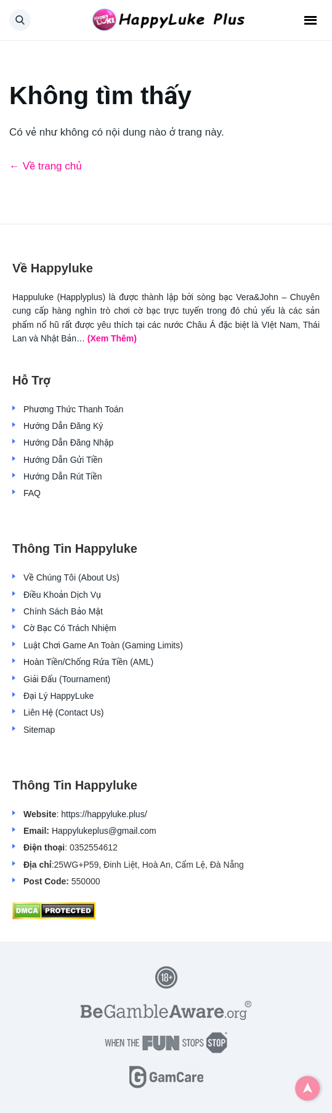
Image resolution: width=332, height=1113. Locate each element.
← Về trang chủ (45, 166)
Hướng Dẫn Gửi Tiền (62, 460)
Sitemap (39, 730)
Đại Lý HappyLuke (58, 696)
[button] (20, 20)
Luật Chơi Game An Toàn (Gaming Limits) (103, 645)
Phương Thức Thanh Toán (73, 409)
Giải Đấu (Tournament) (66, 679)
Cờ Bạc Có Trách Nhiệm (69, 628)
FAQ (32, 493)
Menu (310, 20)
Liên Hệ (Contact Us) (63, 712)
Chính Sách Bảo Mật (63, 611)
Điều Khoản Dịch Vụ (62, 595)
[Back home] (166, 20)
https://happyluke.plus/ (104, 814)
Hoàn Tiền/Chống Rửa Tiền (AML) (88, 662)
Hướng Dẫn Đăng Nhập (68, 442)
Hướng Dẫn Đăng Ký (63, 426)
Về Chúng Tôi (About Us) (71, 577)
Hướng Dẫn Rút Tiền (62, 476)
